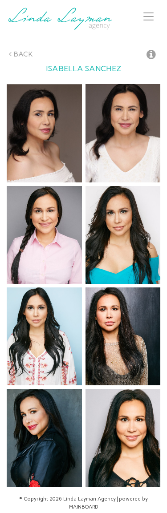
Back (21, 54)
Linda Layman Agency (60, 18)
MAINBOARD (83, 507)
